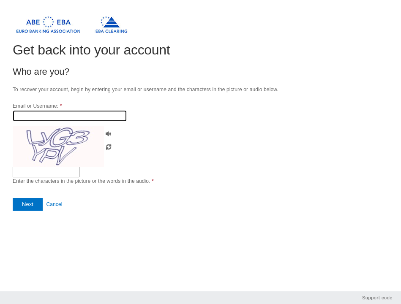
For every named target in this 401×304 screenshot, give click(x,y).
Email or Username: (37, 106)
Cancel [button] (54, 204)
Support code (377, 297)
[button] (108, 133)
